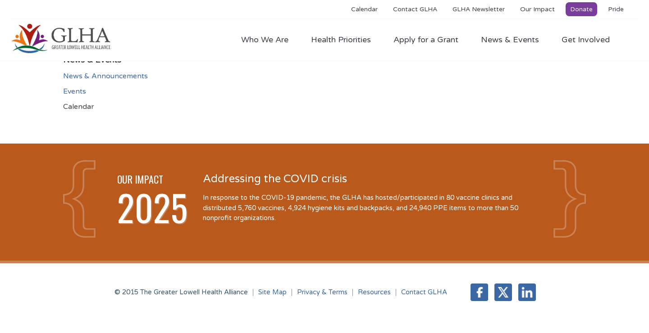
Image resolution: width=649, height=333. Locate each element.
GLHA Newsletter (478, 9)
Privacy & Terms (322, 292)
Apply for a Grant (430, 40)
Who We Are (269, 40)
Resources (374, 292)
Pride (616, 9)
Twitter (503, 292)
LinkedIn (527, 292)
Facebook (479, 292)
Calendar (364, 9)
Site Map (272, 292)
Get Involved (586, 40)
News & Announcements (105, 76)
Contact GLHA (415, 9)
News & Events (514, 40)
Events (74, 91)
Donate (581, 9)
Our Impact (537, 9)
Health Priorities (345, 40)
